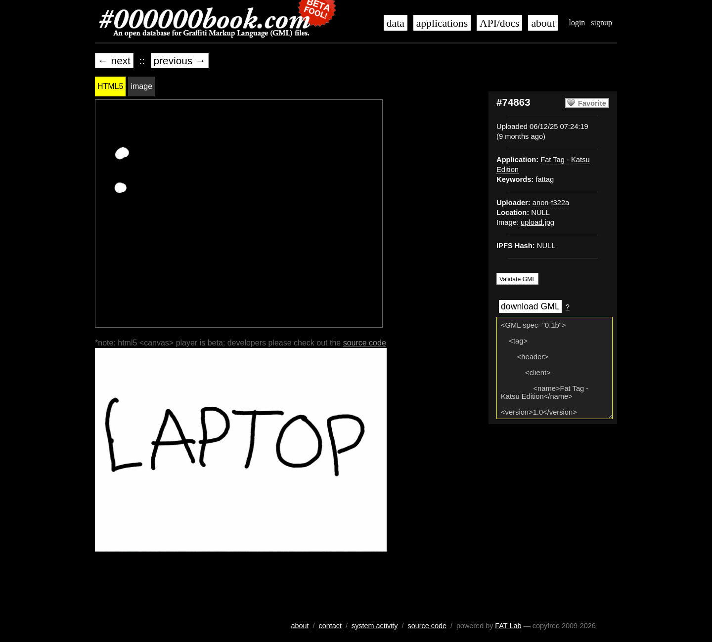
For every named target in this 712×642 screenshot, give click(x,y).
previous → (180, 60)
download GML (530, 306)
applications (442, 23)
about (543, 23)
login (577, 22)
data (395, 23)
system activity (375, 626)
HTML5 (110, 86)
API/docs (499, 23)
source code (364, 343)
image (141, 86)
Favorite (592, 103)
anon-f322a (551, 203)
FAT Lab (508, 626)
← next (114, 60)
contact (330, 626)
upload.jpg (537, 222)
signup (601, 22)
